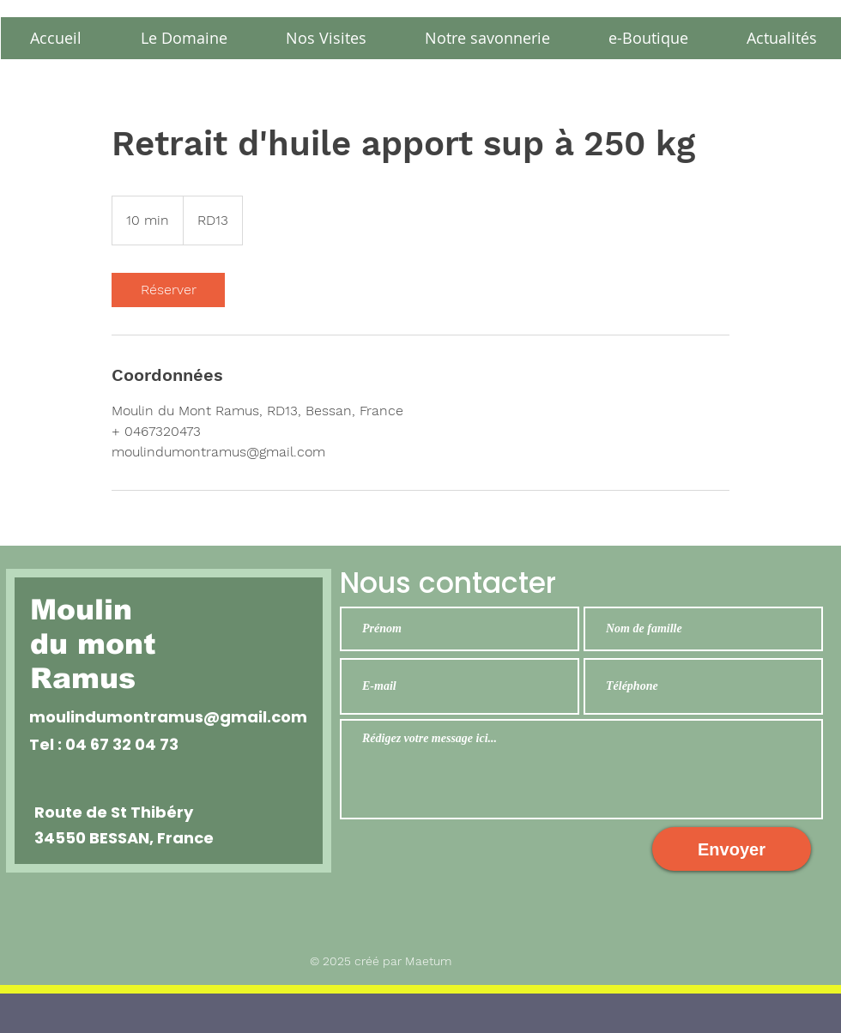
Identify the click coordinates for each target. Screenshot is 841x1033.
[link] (168, 290)
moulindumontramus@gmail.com (168, 717)
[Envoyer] (731, 849)
